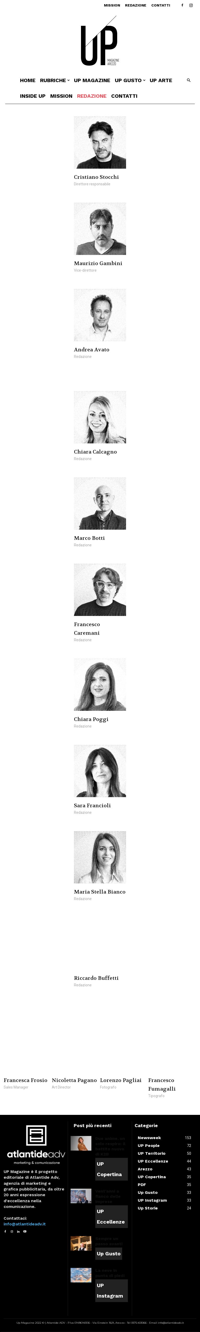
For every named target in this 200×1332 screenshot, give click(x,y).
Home (27, 80)
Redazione (135, 5)
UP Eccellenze (111, 1216)
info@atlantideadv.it (25, 1223)
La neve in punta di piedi (109, 1273)
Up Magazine (92, 80)
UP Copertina (109, 1169)
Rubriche (55, 80)
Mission (112, 5)
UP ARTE (161, 80)
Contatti (160, 5)
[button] (188, 80)
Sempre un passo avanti (108, 1241)
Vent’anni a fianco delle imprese (108, 1196)
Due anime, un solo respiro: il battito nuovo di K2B (110, 1146)
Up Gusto (109, 1253)
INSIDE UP (33, 96)
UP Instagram (110, 1290)
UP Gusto (130, 80)
